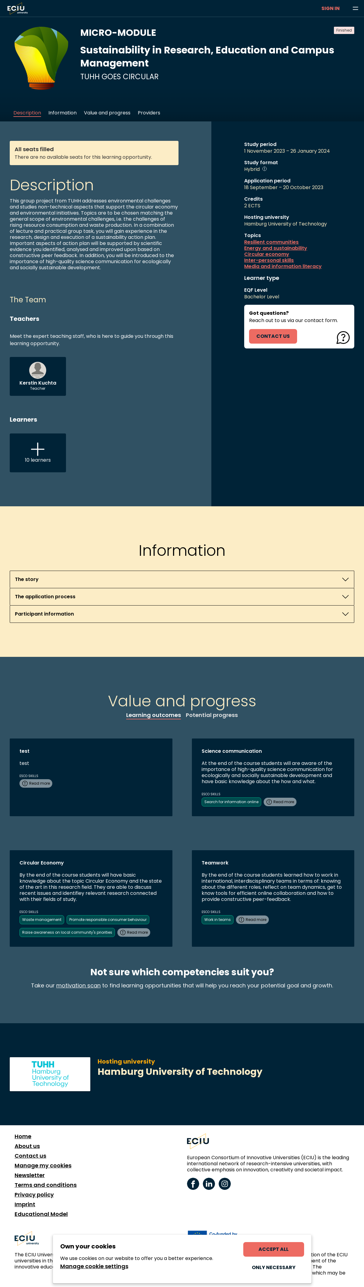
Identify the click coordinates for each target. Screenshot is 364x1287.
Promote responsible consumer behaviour (108, 919)
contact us (273, 336)
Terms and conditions (46, 1185)
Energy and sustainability (275, 248)
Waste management (41, 919)
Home (23, 1136)
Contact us (30, 1156)
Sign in (330, 8)
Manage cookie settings (94, 1266)
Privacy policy (34, 1194)
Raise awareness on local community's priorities (67, 932)
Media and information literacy (283, 266)
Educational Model (41, 1214)
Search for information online (231, 801)
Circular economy (266, 254)
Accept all (273, 1249)
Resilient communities (271, 242)
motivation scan (78, 985)
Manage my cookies (43, 1165)
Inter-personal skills (269, 260)
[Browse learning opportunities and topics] (355, 8)
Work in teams (217, 919)
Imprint (25, 1204)
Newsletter (30, 1175)
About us (27, 1146)
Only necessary (274, 1267)
